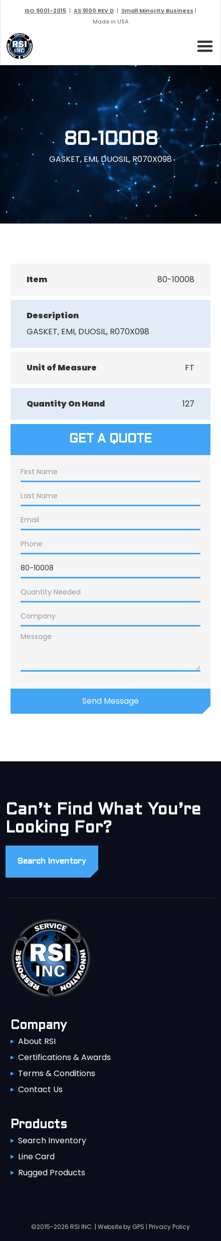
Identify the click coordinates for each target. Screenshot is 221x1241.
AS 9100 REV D (94, 11)
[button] (202, 44)
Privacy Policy (169, 1226)
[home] (17, 46)
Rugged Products (51, 1172)
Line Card (36, 1156)
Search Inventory (52, 1140)
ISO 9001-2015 (45, 11)
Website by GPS (121, 1226)
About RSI (37, 1041)
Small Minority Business (157, 11)
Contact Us (40, 1089)
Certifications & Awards (64, 1057)
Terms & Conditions (56, 1073)
